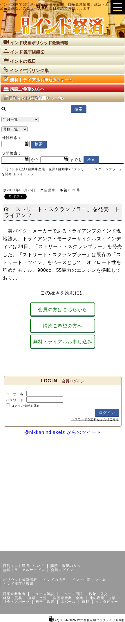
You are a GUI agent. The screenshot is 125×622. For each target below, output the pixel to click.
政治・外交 (98, 594)
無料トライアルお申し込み (62, 341)
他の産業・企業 (102, 598)
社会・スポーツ (16, 602)
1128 (72, 190)
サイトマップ (80, 546)
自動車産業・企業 (68, 598)
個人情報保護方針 (111, 546)
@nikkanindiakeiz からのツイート (62, 432)
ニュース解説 (43, 594)
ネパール (68, 602)
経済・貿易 (12, 598)
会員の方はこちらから (62, 309)
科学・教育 (45, 602)
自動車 (49, 190)
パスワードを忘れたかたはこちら (95, 419)
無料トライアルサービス (24, 570)
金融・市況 (37, 598)
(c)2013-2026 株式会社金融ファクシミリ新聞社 (87, 620)
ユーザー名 (14, 394)
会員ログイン (62, 570)
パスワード (14, 400)
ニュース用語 (71, 594)
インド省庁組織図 (18, 584)
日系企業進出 (14, 594)
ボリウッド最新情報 (20, 580)
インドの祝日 (54, 580)
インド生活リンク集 (89, 580)
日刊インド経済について (23, 566)
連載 (85, 602)
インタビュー (106, 602)
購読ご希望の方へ (62, 325)
